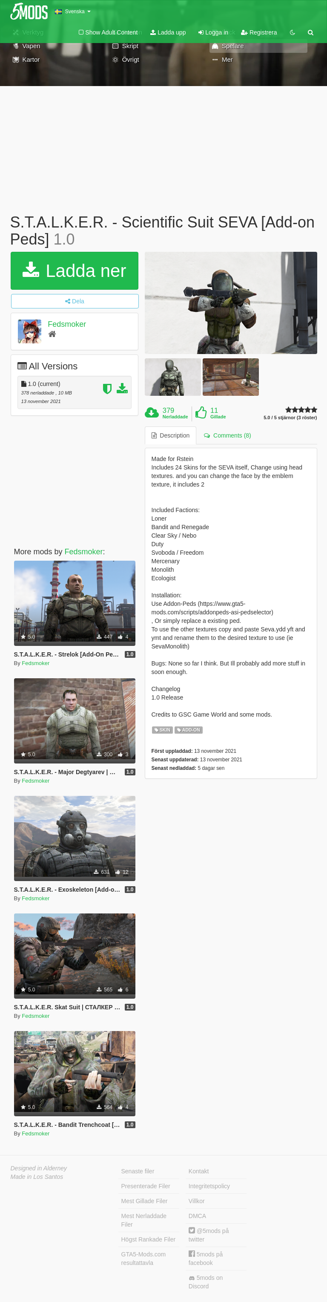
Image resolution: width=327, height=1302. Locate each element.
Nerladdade (175, 416)
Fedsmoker (67, 324)
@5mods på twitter (209, 1235)
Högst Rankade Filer (148, 1239)
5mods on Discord (206, 1282)
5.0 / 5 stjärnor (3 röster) (290, 417)
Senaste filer (138, 1171)
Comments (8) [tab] (227, 435)
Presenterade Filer (145, 1186)
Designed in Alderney (39, 1168)
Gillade (218, 416)
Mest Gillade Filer (144, 1201)
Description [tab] (171, 435)
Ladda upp (168, 32)
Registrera (259, 32)
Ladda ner (74, 271)
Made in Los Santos (37, 1176)
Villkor (197, 1201)
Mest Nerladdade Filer (144, 1220)
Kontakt (199, 1171)
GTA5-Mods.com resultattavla (143, 1258)
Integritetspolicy (209, 1186)
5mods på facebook (206, 1258)
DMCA (197, 1216)
